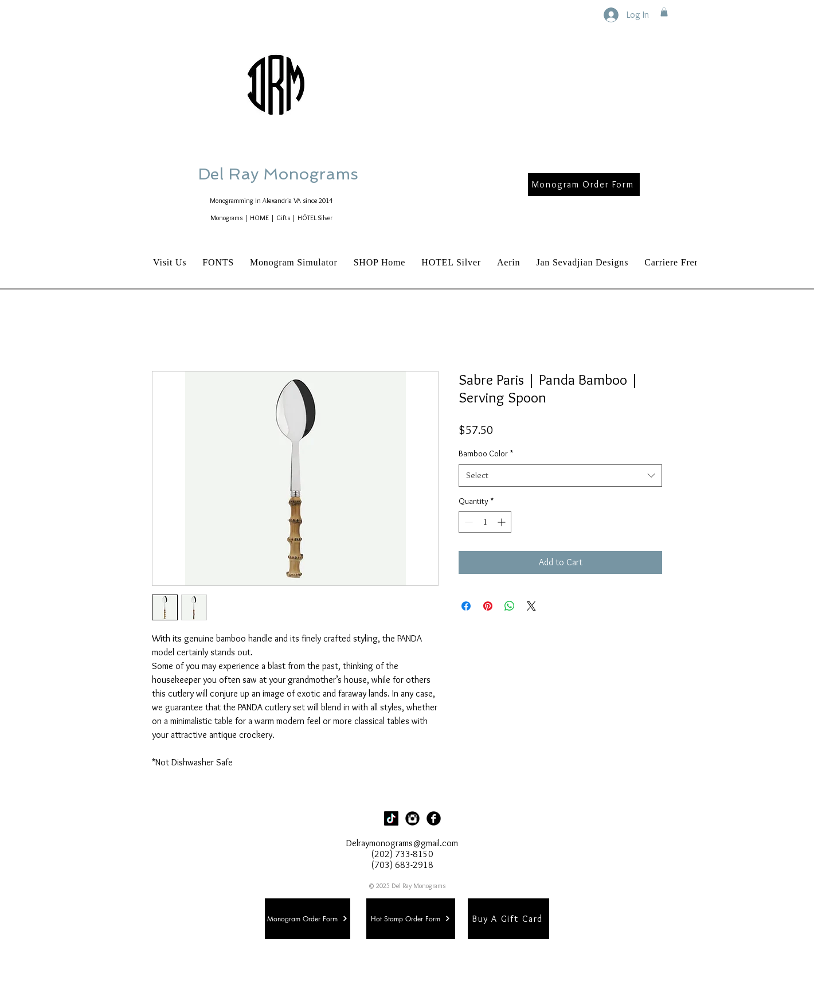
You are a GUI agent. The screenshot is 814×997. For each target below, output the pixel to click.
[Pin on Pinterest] (488, 606)
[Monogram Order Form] (584, 184)
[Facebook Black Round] (433, 818)
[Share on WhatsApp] (509, 606)
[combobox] (560, 475)
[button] (664, 12)
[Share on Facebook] (466, 606)
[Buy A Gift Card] (508, 918)
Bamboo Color (486, 453)
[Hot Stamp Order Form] (410, 918)
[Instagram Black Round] (412, 818)
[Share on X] (531, 606)
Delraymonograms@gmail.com (402, 843)
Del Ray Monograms (315, 174)
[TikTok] (391, 818)
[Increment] (502, 522)
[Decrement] (467, 522)
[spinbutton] (485, 522)
